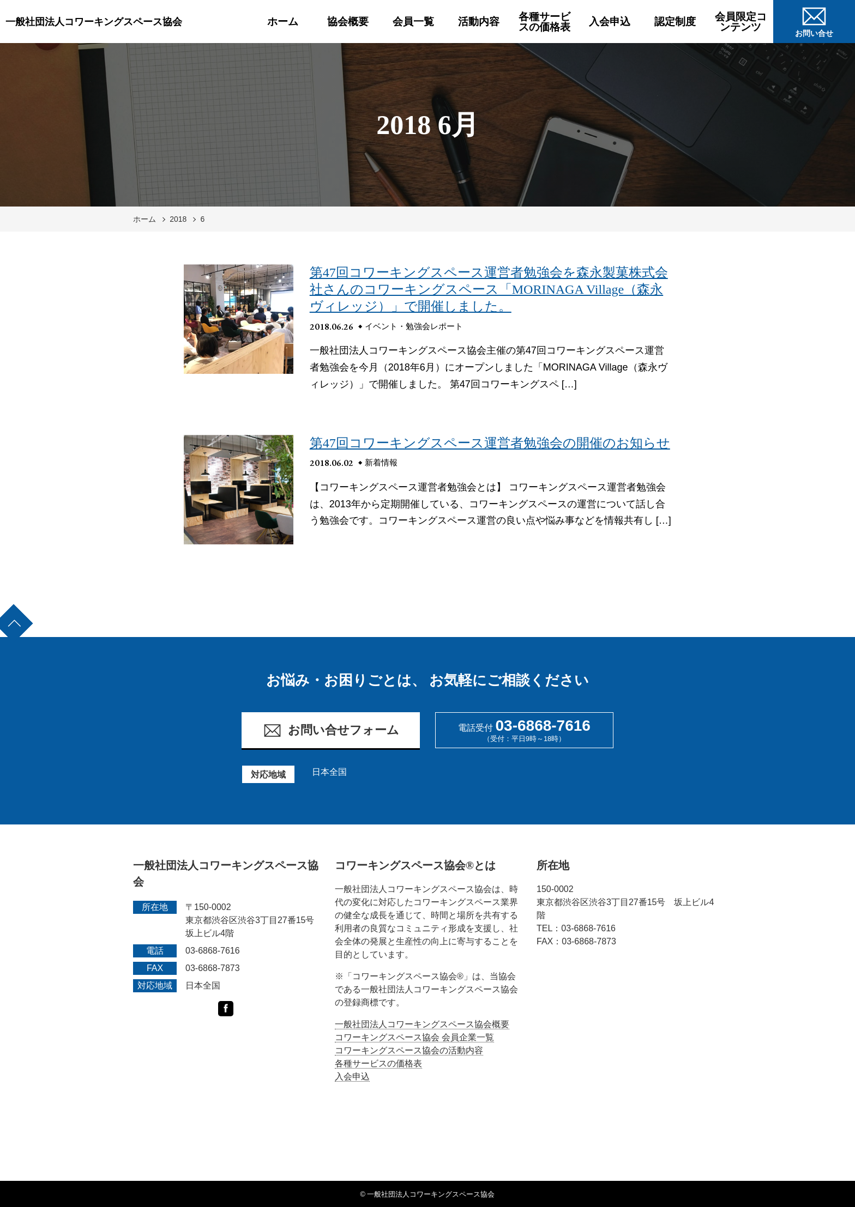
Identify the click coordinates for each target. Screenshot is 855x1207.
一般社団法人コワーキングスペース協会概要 (422, 1024)
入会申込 (609, 21)
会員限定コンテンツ (741, 22)
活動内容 (478, 21)
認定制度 (675, 21)
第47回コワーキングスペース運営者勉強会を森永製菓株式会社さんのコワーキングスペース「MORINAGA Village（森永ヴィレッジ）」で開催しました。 (489, 289)
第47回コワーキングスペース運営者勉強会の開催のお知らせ (490, 443)
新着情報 (381, 462)
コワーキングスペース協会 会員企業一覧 (414, 1037)
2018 (178, 219)
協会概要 (348, 21)
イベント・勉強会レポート (414, 326)
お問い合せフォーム (331, 730)
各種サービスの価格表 (544, 22)
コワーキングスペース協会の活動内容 (409, 1050)
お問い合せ (814, 20)
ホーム (282, 21)
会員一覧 (413, 21)
